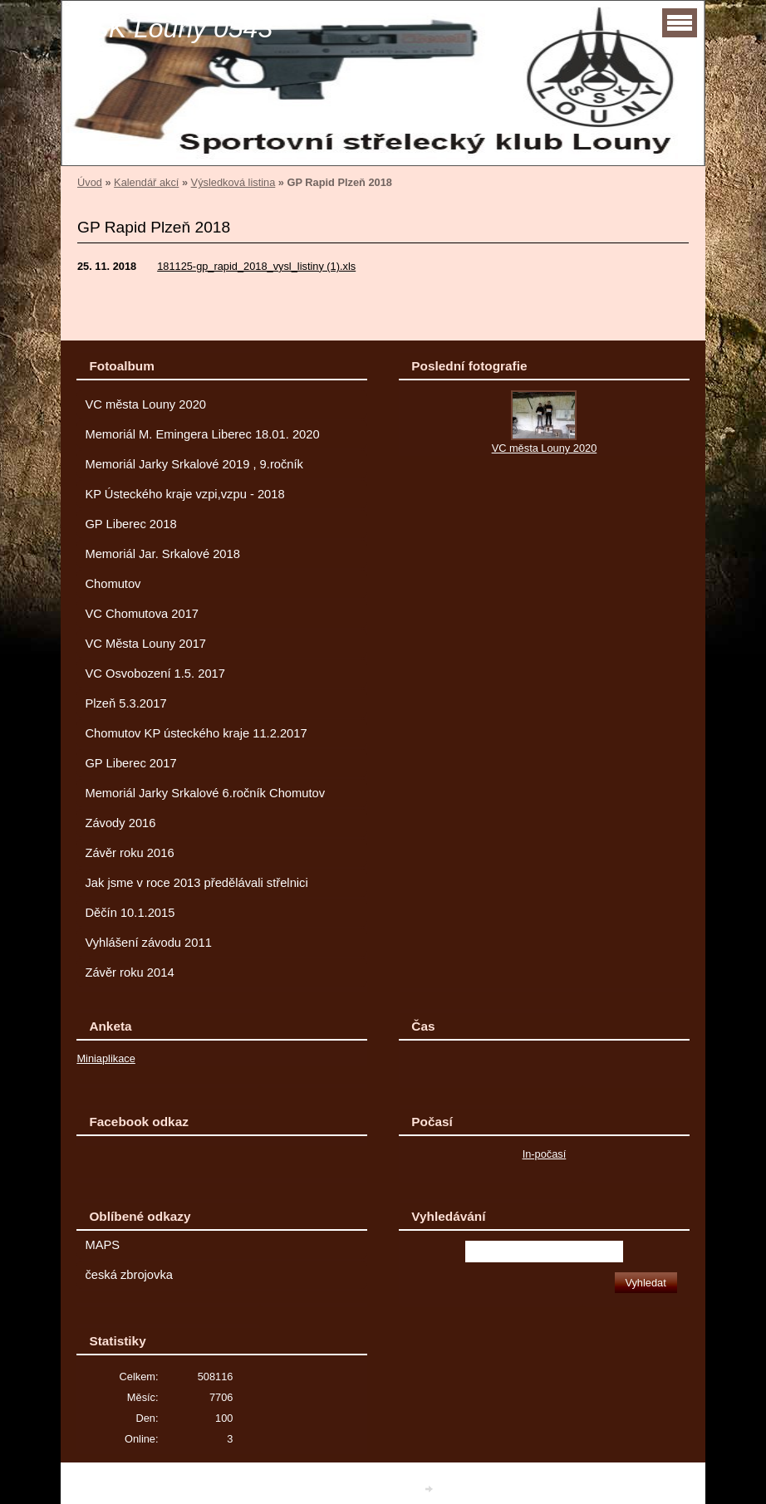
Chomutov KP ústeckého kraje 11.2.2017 (196, 733)
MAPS (102, 1245)
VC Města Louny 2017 (145, 643)
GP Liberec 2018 (130, 524)
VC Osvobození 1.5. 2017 (155, 673)
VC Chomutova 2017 (142, 613)
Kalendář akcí (146, 182)
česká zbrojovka (129, 1274)
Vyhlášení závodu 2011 (148, 942)
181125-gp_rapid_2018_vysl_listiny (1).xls (256, 266)
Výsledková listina (233, 182)
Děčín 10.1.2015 (129, 912)
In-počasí (545, 1154)
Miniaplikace (105, 1058)
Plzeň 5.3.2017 (125, 703)
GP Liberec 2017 (130, 763)
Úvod (89, 182)
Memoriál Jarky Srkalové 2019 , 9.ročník (194, 464)
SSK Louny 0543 (173, 28)
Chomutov (112, 583)
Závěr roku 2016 (129, 853)
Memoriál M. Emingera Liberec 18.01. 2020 (202, 434)
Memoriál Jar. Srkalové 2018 (162, 554)
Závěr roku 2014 (129, 972)
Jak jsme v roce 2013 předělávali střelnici (196, 882)
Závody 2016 (120, 823)
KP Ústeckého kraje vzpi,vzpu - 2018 (184, 494)
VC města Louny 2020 (145, 404)
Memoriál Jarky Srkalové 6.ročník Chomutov (205, 793)
